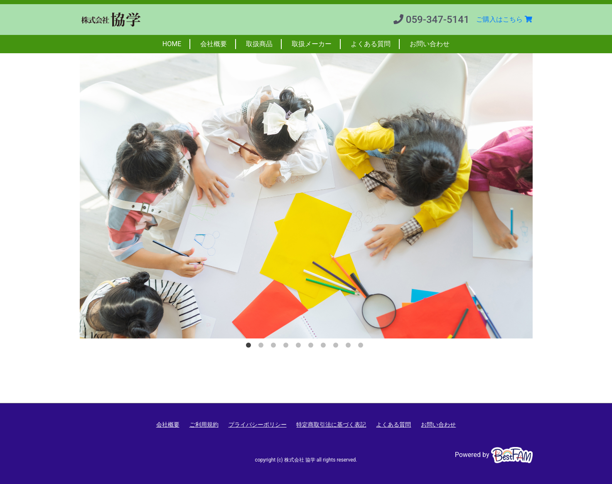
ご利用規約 (204, 424)
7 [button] (325, 347)
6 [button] (312, 347)
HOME (171, 44)
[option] (306, 187)
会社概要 (213, 44)
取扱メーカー (312, 44)
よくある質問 (371, 44)
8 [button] (337, 347)
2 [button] (262, 347)
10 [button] (362, 347)
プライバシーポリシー (258, 424)
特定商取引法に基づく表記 (331, 424)
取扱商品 (259, 44)
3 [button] (275, 347)
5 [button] (300, 347)
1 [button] (250, 347)
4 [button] (287, 347)
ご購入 (504, 19)
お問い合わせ (430, 44)
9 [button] (350, 347)
